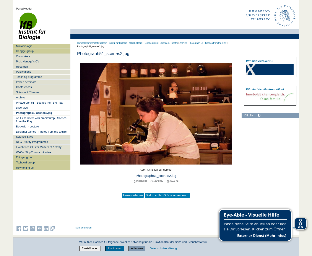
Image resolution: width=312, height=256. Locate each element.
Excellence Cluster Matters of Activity (39, 147)
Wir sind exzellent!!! (259, 61)
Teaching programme (29, 76)
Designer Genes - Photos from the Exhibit (41, 131)
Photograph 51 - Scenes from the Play (39, 102)
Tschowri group (25, 162)
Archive (20, 97)
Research (22, 66)
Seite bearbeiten (83, 228)
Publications (23, 71)
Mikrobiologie (24, 46)
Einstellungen (90, 248)
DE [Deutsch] (246, 115)
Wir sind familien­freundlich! (265, 89)
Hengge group (25, 51)
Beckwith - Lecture (27, 126)
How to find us (25, 167)
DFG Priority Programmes (32, 141)
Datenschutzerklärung (163, 248)
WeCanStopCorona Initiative (33, 152)
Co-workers (23, 56)
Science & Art (24, 136)
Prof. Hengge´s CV (27, 61)
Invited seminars (26, 82)
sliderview (22, 107)
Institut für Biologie (118, 43)
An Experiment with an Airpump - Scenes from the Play (41, 119)
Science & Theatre (27, 92)
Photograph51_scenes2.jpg (34, 112)
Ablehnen (137, 248)
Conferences (24, 87)
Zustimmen (115, 248)
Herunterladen (133, 195)
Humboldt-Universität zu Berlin (92, 43)
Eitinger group (24, 157)
